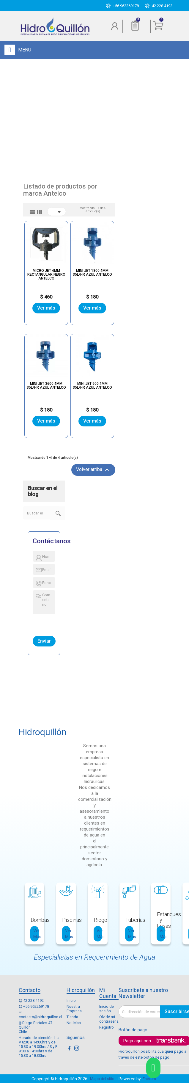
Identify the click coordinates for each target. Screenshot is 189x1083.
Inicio (71, 1000)
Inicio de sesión (106, 1008)
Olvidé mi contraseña (109, 1019)
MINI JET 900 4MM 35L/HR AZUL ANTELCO (92, 386)
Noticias (74, 1023)
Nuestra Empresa (74, 1008)
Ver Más (36, 933)
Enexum (150, 1078)
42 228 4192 (162, 6)
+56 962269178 (126, 6)
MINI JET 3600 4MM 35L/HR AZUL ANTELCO (46, 386)
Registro (106, 1027)
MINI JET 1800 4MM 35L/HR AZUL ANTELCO (92, 273)
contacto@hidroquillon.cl (40, 1017)
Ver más (46, 308)
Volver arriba (93, 469)
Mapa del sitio (102, 1078)
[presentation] (60, 623)
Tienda (72, 1017)
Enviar (44, 641)
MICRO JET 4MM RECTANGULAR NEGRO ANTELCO (46, 274)
